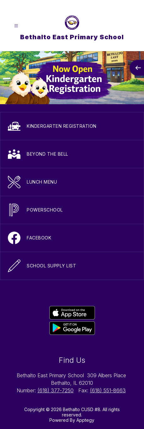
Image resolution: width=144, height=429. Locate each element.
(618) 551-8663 (108, 390)
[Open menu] (16, 25)
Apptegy (85, 420)
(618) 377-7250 (55, 390)
